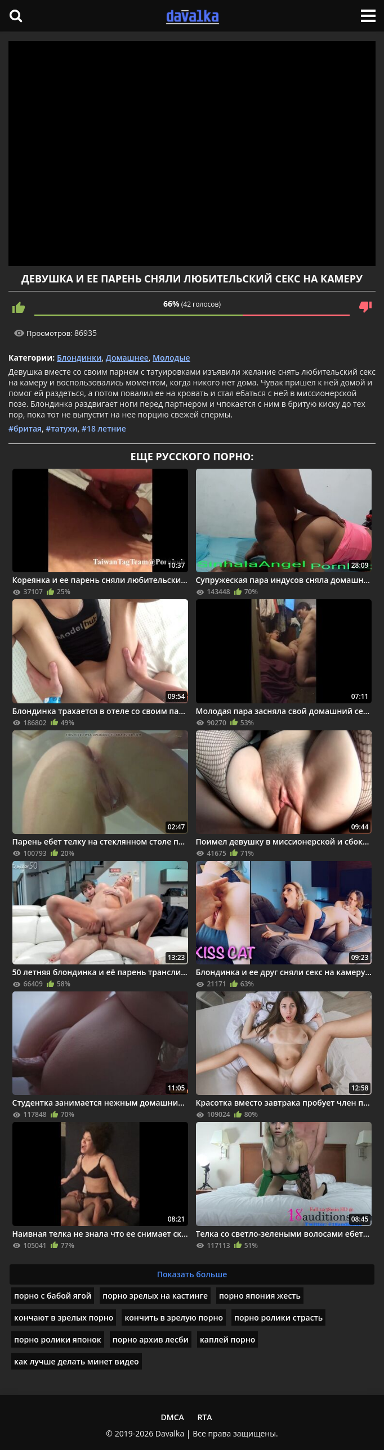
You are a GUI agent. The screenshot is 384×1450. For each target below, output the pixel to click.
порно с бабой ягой (52, 1295)
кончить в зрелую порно (173, 1317)
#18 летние (104, 428)
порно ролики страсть (278, 1317)
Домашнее (127, 357)
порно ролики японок (57, 1339)
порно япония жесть (260, 1295)
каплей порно (227, 1339)
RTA (204, 1417)
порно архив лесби (151, 1339)
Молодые (171, 357)
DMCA (172, 1417)
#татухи (61, 428)
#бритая (25, 428)
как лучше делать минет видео (76, 1361)
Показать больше (192, 1274)
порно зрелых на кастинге (155, 1295)
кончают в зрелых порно (63, 1317)
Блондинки (79, 357)
